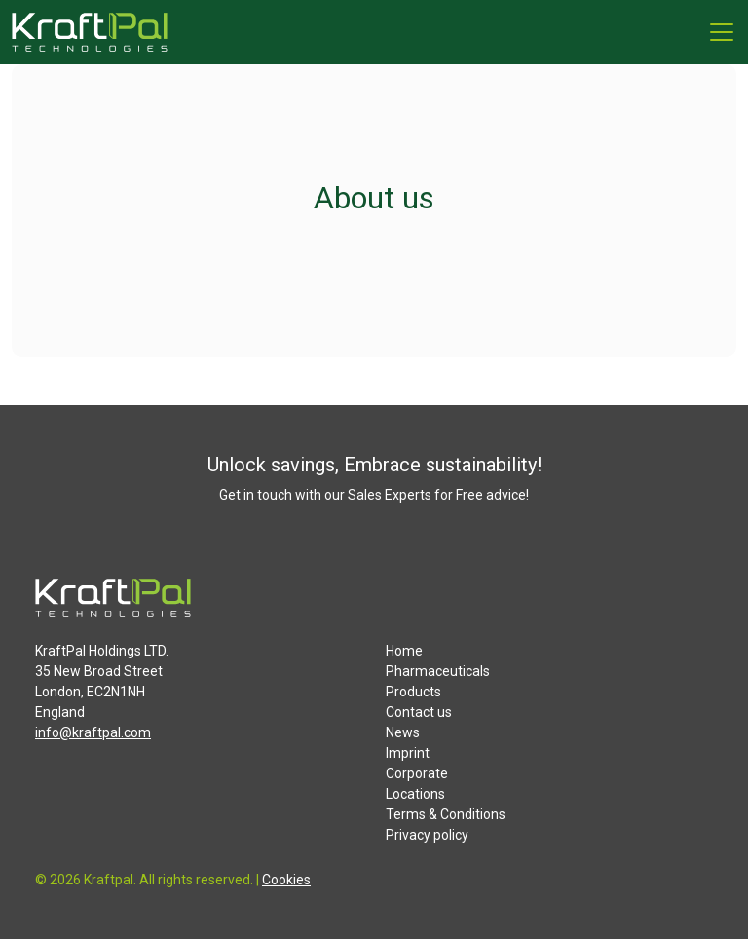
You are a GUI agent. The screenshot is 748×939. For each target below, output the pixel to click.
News (403, 732)
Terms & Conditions (445, 814)
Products (413, 691)
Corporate (417, 773)
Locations (415, 794)
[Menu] (721, 32)
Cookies (286, 879)
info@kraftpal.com (93, 732)
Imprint (408, 753)
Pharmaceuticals (438, 671)
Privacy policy (427, 835)
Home (404, 650)
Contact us (419, 712)
